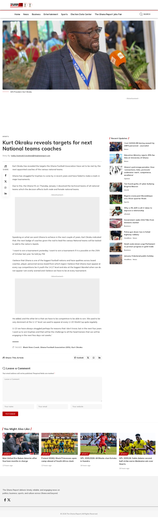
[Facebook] (5, 504)
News (126, 149)
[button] (145, 14)
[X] (9, 504)
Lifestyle (127, 214)
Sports (6, 136)
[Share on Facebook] (6, 175)
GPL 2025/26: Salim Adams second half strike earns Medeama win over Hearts (137, 465)
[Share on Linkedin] (6, 194)
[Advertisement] (52, 116)
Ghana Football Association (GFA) (55, 347)
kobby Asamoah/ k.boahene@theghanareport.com (34, 155)
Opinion (127, 179)
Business (127, 226)
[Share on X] (6, 181)
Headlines (128, 238)
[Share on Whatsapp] (6, 187)
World (126, 190)
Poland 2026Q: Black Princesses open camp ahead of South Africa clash (58, 465)
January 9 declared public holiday (139, 256)
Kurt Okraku (76, 347)
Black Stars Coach (31, 347)
